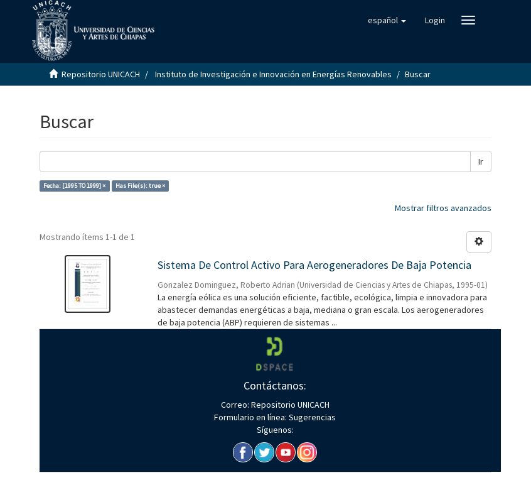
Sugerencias (311, 417)
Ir (480, 161)
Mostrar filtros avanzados (443, 208)
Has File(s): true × (140, 186)
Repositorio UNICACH (101, 74)
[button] (387, 20)
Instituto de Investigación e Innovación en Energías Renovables (273, 74)
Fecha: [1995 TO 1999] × (74, 186)
